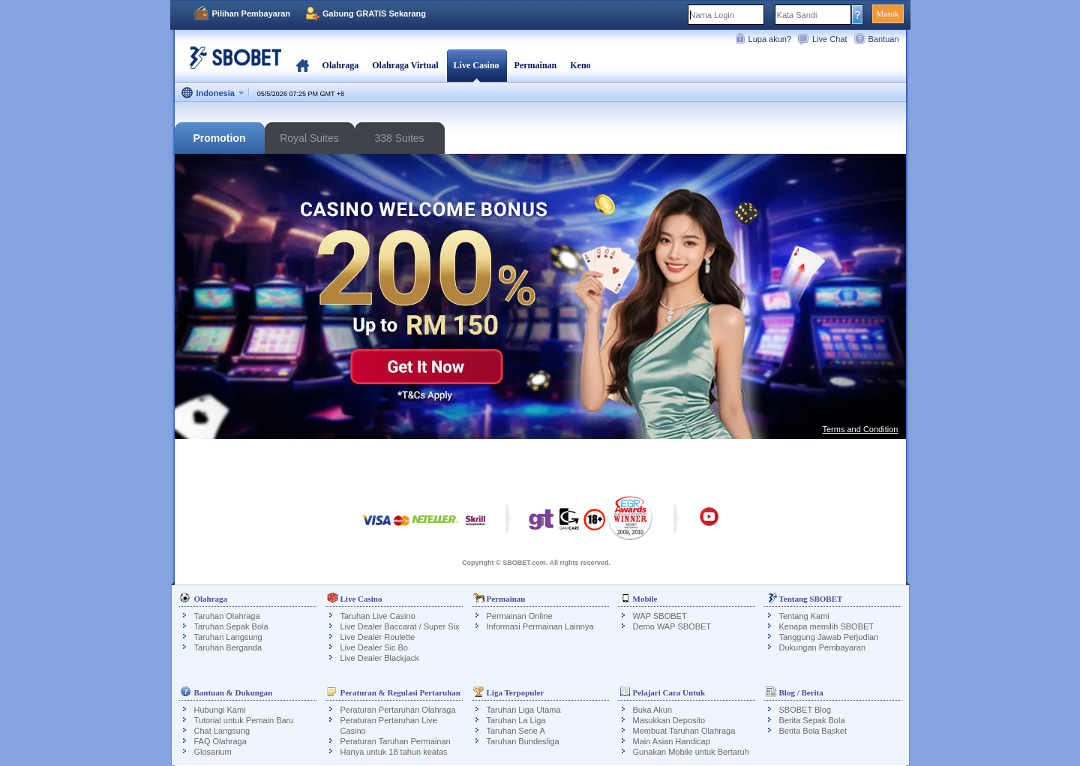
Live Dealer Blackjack (379, 657)
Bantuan (883, 39)
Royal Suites (309, 138)
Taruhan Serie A (516, 730)
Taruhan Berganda (228, 647)
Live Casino (477, 65)
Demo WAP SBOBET (672, 626)
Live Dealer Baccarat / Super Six (400, 626)
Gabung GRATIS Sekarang (374, 13)
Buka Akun (653, 709)
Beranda (302, 65)
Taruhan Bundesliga (523, 741)
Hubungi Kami (220, 709)
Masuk (888, 13)
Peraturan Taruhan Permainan (395, 741)
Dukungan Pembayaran (822, 647)
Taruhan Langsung (228, 636)
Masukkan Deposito (669, 720)
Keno (580, 65)
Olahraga (340, 65)
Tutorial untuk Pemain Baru (244, 720)
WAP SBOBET (660, 615)
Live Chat (829, 39)
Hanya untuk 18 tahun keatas (394, 751)
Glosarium (213, 751)
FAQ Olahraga (220, 741)
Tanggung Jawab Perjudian (829, 636)
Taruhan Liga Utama (524, 709)
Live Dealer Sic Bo (374, 647)
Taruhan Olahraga (227, 615)
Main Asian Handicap (671, 741)
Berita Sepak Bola (812, 720)
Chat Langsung (222, 730)
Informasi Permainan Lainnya (540, 626)
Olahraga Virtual (405, 65)
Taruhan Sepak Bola (231, 626)
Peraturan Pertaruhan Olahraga (398, 709)
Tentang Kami (804, 615)
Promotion (220, 138)
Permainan (535, 65)
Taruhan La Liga (516, 720)
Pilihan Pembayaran (251, 13)
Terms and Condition (860, 429)
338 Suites (399, 138)
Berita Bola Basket (813, 730)
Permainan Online (520, 615)
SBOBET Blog (805, 709)
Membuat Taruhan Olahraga (684, 730)
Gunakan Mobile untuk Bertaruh (691, 751)
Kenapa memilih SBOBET (826, 626)
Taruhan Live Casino (378, 615)
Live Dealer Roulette (378, 636)
